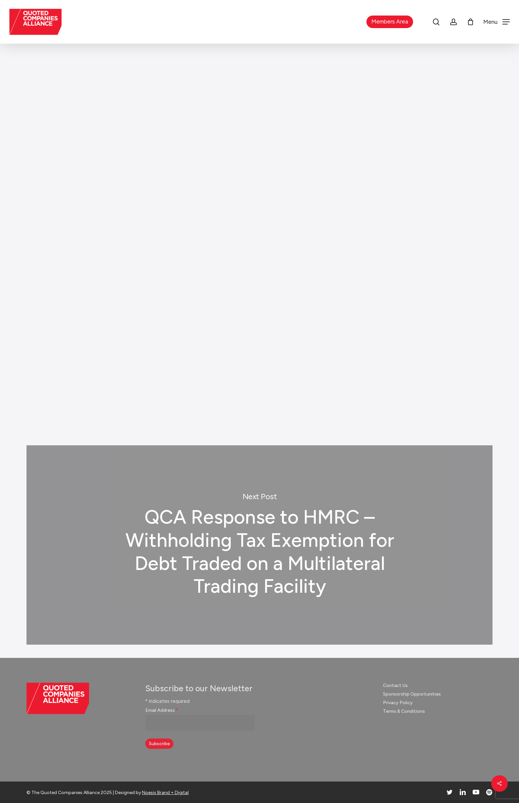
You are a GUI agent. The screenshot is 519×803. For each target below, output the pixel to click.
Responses (257, 78)
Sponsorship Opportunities (412, 694)
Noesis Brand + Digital (165, 792)
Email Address (161, 710)
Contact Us (395, 685)
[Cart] (470, 21)
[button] (496, 22)
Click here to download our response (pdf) (172, 380)
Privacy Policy (398, 702)
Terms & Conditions (404, 711)
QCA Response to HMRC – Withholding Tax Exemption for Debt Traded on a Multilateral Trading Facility (259, 545)
